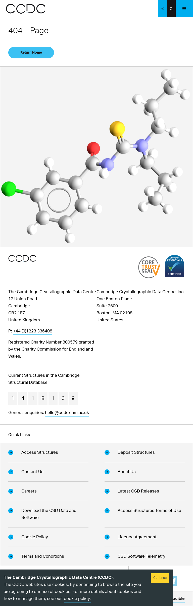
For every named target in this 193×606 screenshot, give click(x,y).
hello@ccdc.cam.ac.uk (67, 412)
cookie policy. (77, 598)
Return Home (31, 52)
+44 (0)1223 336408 (32, 331)
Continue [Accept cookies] (160, 578)
